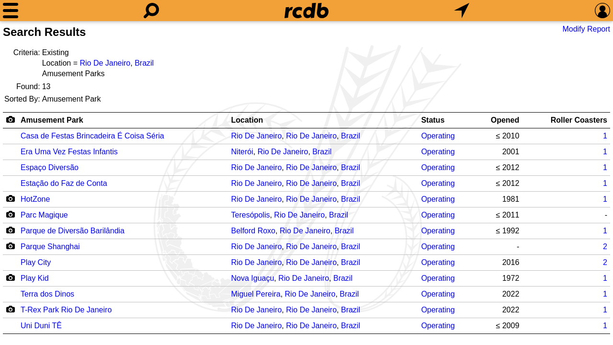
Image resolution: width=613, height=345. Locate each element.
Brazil (144, 63)
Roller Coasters (579, 120)
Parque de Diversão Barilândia (73, 231)
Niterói (242, 152)
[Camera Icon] (10, 198)
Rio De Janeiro (104, 63)
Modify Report (586, 29)
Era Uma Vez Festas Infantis (69, 152)
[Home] (306, 10)
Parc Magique (44, 215)
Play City (36, 262)
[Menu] (10, 10)
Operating (437, 136)
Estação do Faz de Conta (64, 183)
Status (432, 120)
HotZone (35, 199)
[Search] (151, 10)
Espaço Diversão (50, 167)
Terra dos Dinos (47, 294)
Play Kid (35, 278)
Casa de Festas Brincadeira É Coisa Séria (92, 136)
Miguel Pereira (256, 294)
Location (247, 120)
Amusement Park (52, 120)
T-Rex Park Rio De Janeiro (66, 310)
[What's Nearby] (461, 10)
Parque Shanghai (50, 246)
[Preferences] (602, 10)
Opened (505, 120)
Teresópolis (250, 215)
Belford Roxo (253, 231)
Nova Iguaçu (252, 278)
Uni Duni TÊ (41, 326)
